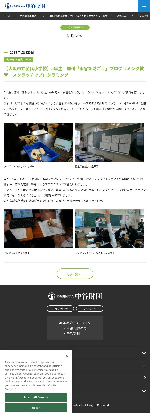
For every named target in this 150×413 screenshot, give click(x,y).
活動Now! (122, 16)
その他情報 (12, 390)
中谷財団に (16, 352)
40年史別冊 (74, 333)
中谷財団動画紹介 (16, 378)
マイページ (89, 309)
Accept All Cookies (36, 406)
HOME (7, 16)
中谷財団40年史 (76, 328)
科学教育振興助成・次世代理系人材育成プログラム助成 (78, 16)
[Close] (67, 365)
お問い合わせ (60, 309)
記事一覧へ (75, 274)
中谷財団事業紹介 (29, 16)
